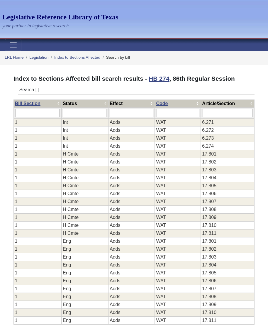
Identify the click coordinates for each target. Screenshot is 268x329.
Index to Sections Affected (77, 57)
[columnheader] (37, 103)
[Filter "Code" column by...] (178, 113)
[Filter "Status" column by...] (84, 113)
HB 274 (159, 78)
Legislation (38, 57)
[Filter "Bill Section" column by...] (37, 113)
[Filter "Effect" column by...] (131, 113)
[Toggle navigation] (13, 45)
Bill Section (27, 103)
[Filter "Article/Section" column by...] (228, 113)
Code (162, 103)
